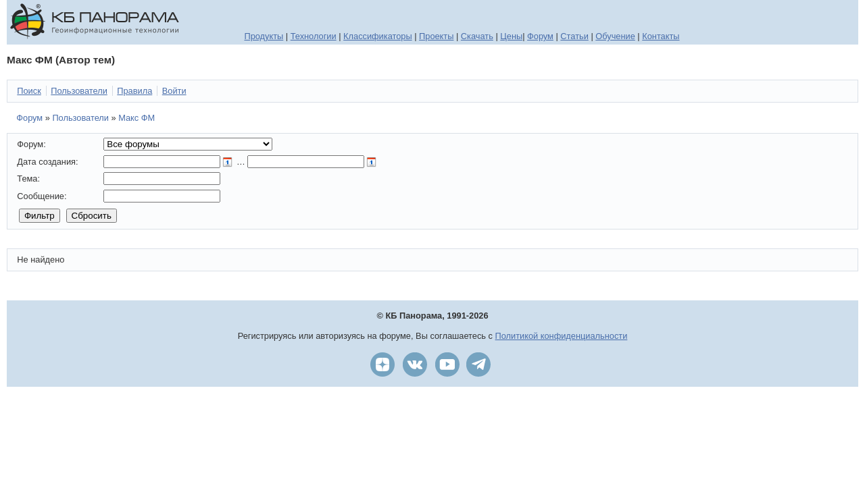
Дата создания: (47, 162)
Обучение (615, 36)
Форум (540, 36)
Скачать (477, 36)
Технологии (314, 36)
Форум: (31, 144)
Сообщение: (41, 196)
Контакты (660, 36)
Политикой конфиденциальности (561, 336)
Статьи (574, 36)
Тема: (28, 178)
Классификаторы (377, 36)
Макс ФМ (136, 118)
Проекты (436, 36)
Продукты (263, 36)
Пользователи (80, 118)
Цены (511, 36)
